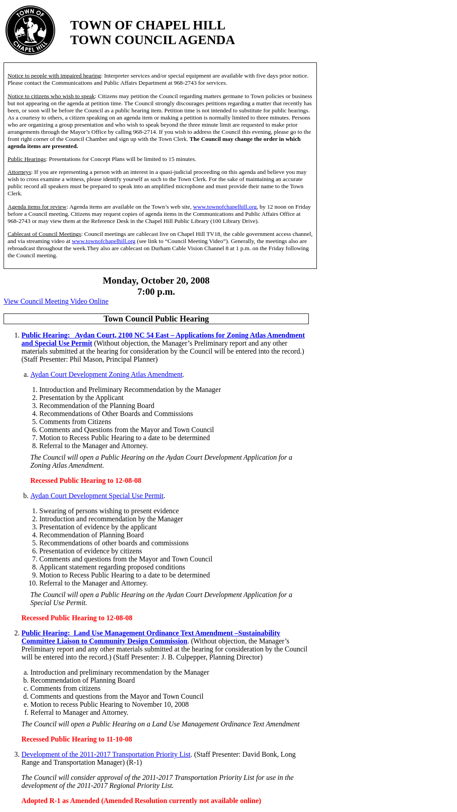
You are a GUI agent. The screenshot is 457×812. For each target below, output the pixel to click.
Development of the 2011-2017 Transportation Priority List (106, 754)
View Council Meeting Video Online (56, 301)
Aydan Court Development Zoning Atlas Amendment (106, 374)
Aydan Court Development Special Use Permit (96, 495)
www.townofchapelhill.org (225, 206)
